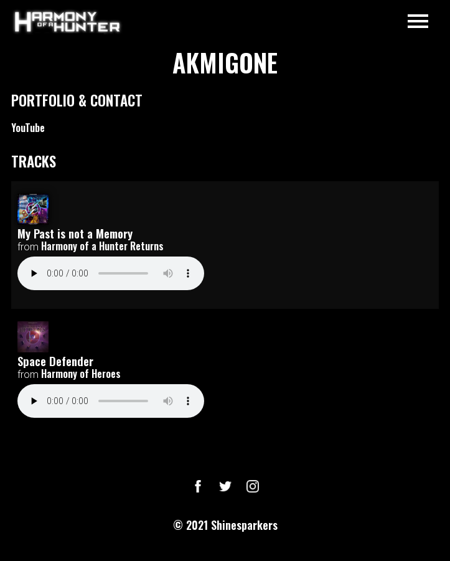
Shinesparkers (244, 525)
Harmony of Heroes (81, 373)
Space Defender (55, 360)
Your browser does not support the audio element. (110, 273)
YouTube (28, 127)
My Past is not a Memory (75, 233)
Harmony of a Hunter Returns (102, 245)
